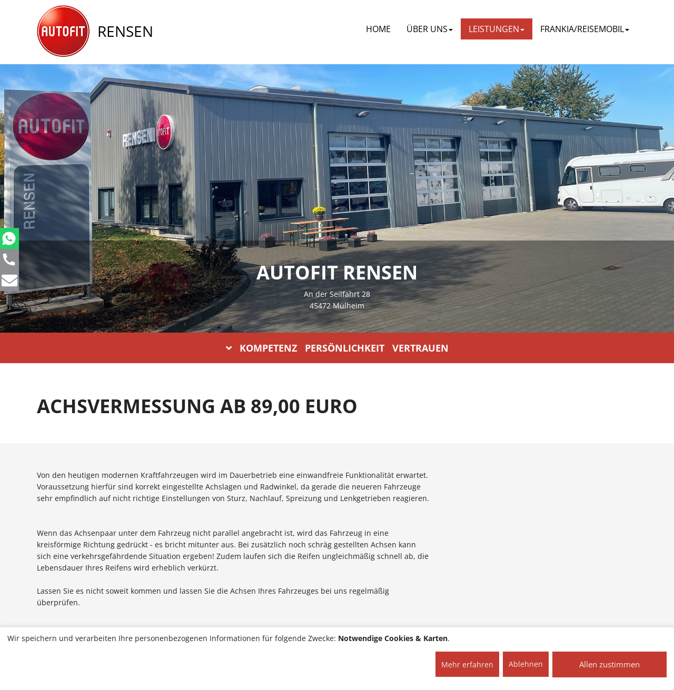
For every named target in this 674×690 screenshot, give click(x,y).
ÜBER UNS (430, 29)
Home (378, 29)
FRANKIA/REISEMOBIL (584, 29)
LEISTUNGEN (496, 29)
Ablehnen (526, 664)
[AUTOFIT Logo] (63, 31)
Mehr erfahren (467, 664)
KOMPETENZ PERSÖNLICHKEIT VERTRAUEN (337, 348)
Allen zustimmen (609, 664)
